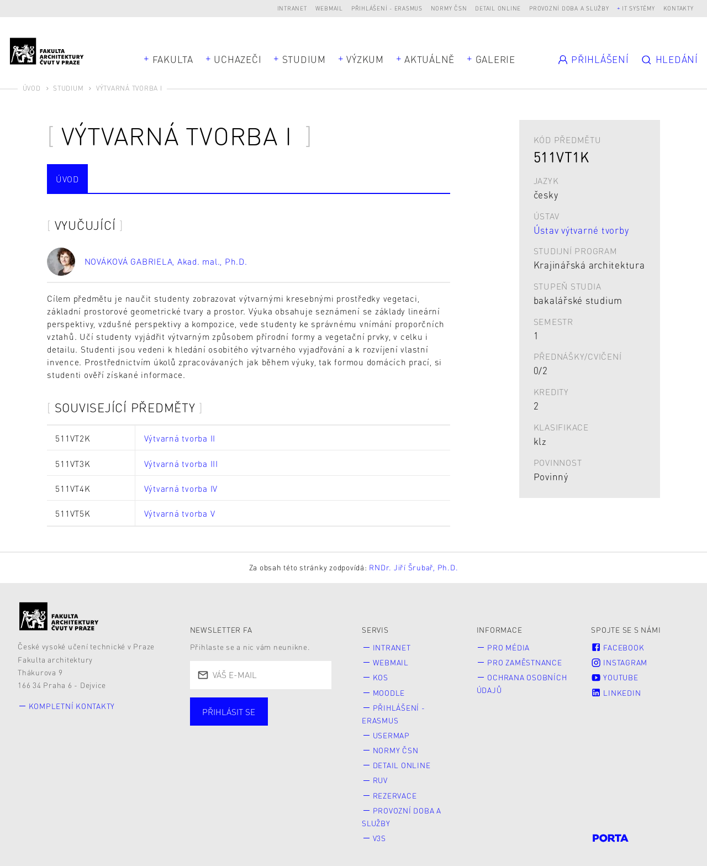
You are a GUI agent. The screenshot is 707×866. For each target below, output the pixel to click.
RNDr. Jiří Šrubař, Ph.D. (413, 567)
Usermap (391, 732)
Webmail (329, 8)
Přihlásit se (228, 711)
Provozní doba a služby (569, 8)
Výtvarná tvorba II (180, 438)
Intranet (292, 8)
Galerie (495, 59)
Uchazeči (237, 59)
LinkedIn (616, 691)
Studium (304, 59)
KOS (380, 676)
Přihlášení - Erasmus (387, 8)
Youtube (614, 676)
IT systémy (638, 8)
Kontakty (678, 8)
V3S (379, 832)
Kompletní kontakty (72, 706)
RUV (380, 776)
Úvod (32, 88)
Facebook (617, 647)
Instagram (619, 661)
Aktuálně (429, 59)
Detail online (498, 8)
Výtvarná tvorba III (181, 463)
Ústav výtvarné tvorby (581, 230)
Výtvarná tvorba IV (181, 488)
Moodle (389, 691)
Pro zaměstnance (524, 661)
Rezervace (395, 790)
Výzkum (365, 59)
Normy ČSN (449, 8)
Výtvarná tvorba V (179, 513)
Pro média (508, 647)
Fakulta (172, 59)
